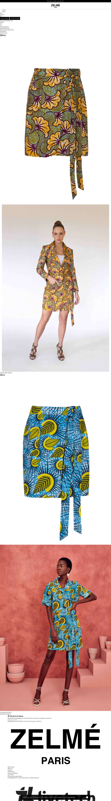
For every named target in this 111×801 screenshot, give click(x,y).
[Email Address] (14, 720)
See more (73, 797)
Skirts (3, 11)
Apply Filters (4, 18)
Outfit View (3, 31)
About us (10, 768)
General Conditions (13, 773)
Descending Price (5, 28)
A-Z (1, 23)
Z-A (1, 25)
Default (2, 22)
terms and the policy (29, 721)
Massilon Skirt (3, 373)
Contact (10, 770)
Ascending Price (4, 26)
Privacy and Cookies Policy (15, 776)
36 (1, 16)
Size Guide (10, 774)
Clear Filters (14, 18)
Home (4, 10)
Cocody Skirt (3, 712)
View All (2, 14)
